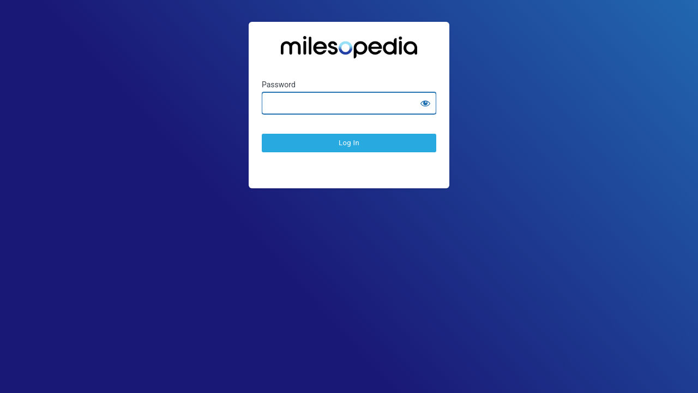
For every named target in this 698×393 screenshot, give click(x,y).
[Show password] (425, 103)
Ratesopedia (349, 51)
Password (279, 84)
